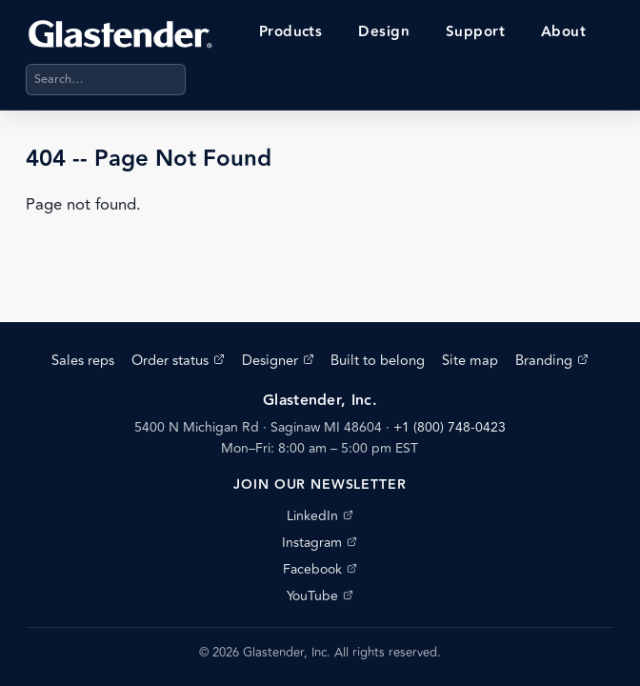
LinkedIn (320, 516)
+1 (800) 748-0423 (449, 427)
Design (384, 32)
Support (475, 32)
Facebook (320, 569)
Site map (470, 361)
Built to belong (377, 361)
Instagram (319, 543)
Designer (278, 361)
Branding (552, 361)
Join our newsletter (319, 484)
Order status (178, 361)
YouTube (320, 596)
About (563, 32)
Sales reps (82, 361)
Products (291, 32)
